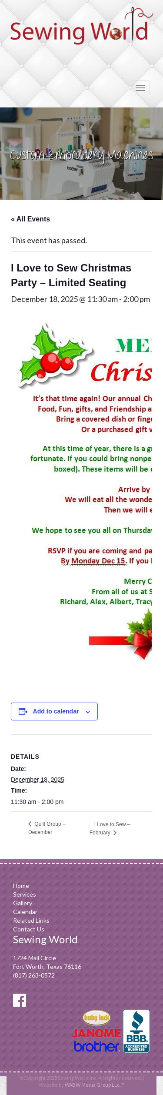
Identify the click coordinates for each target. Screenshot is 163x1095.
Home (21, 885)
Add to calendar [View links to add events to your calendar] (56, 711)
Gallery (22, 903)
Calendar (25, 911)
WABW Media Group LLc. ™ (95, 1085)
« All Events (30, 219)
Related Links (31, 920)
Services (24, 894)
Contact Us (28, 929)
